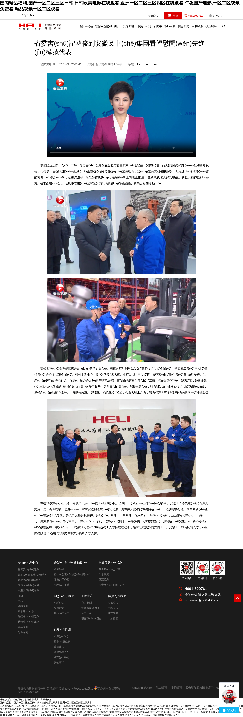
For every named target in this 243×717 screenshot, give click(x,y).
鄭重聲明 (161, 687)
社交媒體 (113, 613)
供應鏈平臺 (211, 29)
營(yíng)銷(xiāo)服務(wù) (106, 29)
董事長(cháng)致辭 (109, 569)
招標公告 (153, 15)
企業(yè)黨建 (61, 657)
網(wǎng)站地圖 (142, 687)
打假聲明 (176, 687)
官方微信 (186, 578)
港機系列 (23, 606)
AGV (20, 600)
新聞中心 (158, 29)
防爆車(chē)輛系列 (28, 616)
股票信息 (104, 579)
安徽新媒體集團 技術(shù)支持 (204, 687)
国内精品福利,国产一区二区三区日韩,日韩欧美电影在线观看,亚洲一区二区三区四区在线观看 (46, 702)
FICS (21, 595)
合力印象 (86, 613)
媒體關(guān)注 (90, 607)
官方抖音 (217, 578)
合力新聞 (86, 602)
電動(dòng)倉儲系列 (29, 579)
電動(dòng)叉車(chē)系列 (32, 574)
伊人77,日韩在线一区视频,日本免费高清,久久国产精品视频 (81, 715)
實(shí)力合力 (62, 613)
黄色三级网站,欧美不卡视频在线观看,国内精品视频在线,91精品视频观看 (113, 712)
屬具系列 (23, 626)
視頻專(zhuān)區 (91, 618)
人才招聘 (113, 618)
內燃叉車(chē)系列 (28, 585)
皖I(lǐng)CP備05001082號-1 (76, 688)
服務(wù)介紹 (61, 579)
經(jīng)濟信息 (62, 641)
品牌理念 (59, 607)
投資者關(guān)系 (128, 29)
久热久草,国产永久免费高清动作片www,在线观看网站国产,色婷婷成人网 (41, 712)
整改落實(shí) (62, 652)
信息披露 (104, 574)
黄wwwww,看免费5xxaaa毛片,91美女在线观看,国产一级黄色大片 (164, 709)
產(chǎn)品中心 (86, 29)
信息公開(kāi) (183, 29)
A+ (138, 64)
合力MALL (60, 569)
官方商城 (202, 578)
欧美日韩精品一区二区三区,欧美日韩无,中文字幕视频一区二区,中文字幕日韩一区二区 (181, 705)
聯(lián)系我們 (169, 29)
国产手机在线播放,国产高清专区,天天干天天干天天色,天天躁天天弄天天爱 (95, 709)
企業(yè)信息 (61, 636)
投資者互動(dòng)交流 (111, 584)
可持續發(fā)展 (197, 29)
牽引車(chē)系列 (27, 611)
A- (155, 64)
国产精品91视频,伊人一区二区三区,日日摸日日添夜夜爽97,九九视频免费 (186, 712)
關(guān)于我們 (145, 29)
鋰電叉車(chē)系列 (28, 569)
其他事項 (59, 662)
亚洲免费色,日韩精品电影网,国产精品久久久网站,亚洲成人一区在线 (104, 705)
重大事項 (59, 646)
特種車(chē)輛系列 (28, 621)
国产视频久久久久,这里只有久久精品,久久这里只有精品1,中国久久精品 (35, 705)
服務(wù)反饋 (61, 584)
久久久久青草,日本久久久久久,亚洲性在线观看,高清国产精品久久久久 (145, 715)
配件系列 (23, 632)
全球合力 (59, 602)
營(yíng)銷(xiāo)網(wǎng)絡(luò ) (73, 574)
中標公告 (113, 607)
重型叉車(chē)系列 (28, 590)
